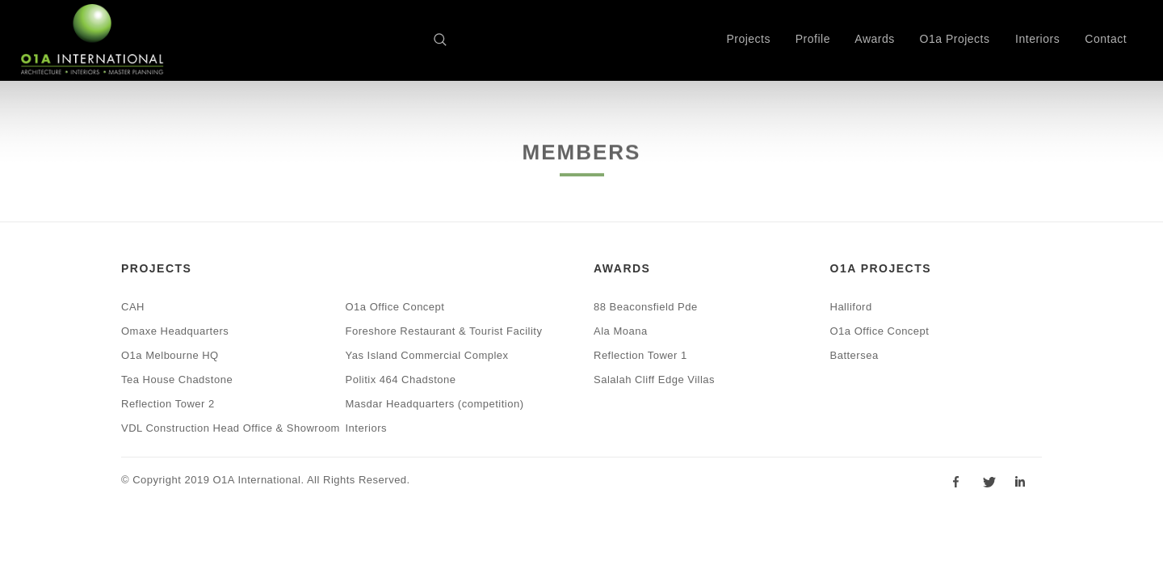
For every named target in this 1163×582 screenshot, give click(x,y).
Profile (813, 38)
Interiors (1037, 38)
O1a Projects (955, 38)
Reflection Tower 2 (168, 404)
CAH (133, 307)
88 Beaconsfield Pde (646, 307)
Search (446, 43)
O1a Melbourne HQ (170, 355)
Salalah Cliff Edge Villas (654, 379)
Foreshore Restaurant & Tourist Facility (444, 331)
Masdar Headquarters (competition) (435, 404)
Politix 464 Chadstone (401, 379)
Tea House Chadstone (177, 379)
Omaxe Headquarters (175, 331)
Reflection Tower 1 (640, 355)
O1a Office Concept (395, 307)
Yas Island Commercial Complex (427, 355)
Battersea (854, 355)
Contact (1106, 38)
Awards (874, 38)
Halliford (851, 307)
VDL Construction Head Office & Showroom (230, 428)
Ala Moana (621, 331)
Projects (748, 38)
